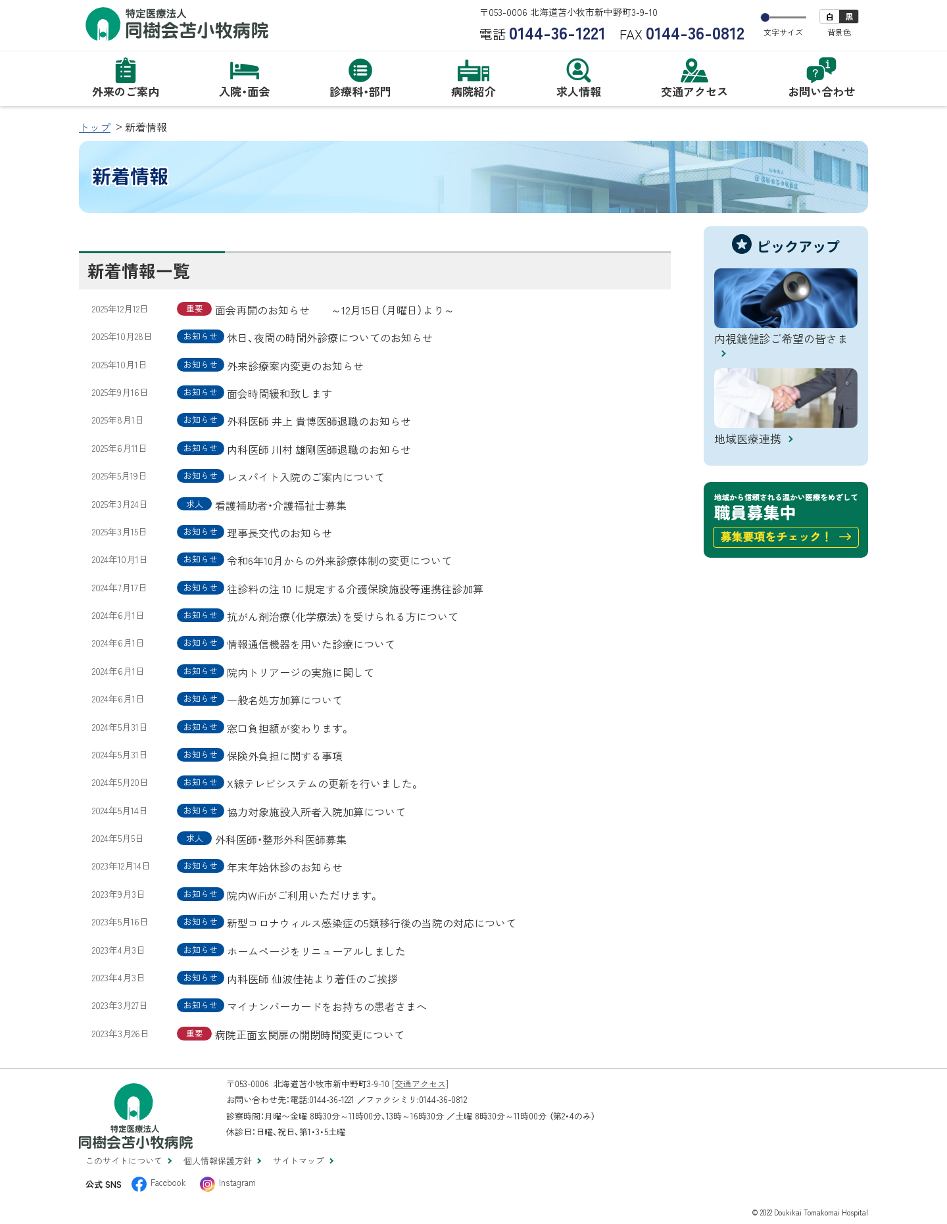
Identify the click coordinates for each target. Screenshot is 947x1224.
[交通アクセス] (420, 1083)
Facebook (168, 1182)
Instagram (237, 1182)
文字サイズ (783, 32)
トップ (94, 127)
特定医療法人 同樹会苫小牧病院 (177, 24)
